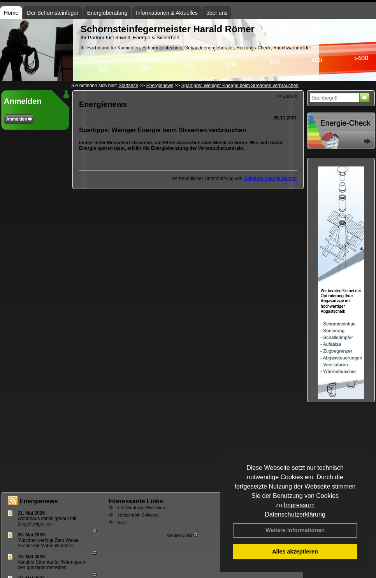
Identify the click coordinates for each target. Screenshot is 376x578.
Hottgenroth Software (138, 515)
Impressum (299, 505)
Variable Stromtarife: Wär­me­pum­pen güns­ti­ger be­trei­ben (52, 564)
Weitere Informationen (295, 530)
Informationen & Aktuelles (167, 13)
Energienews (38, 501)
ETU (122, 522)
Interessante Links (135, 501)
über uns (216, 13)
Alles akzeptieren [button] (295, 551)
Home (11, 13)
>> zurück (286, 96)
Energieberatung (107, 13)
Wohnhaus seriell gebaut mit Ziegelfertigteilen (47, 521)
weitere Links (182, 535)
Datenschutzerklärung (295, 514)
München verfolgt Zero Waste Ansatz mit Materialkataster (48, 543)
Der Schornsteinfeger (52, 13)
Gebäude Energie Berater (270, 178)
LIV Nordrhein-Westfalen (141, 507)
